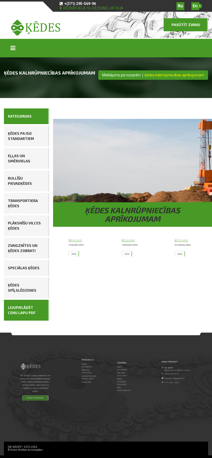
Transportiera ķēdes (23, 203)
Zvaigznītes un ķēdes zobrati (22, 248)
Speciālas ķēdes (23, 268)
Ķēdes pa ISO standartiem (21, 136)
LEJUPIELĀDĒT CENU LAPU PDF (22, 310)
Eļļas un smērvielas (19, 158)
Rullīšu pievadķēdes (20, 181)
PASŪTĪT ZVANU (185, 24)
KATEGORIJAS (20, 116)
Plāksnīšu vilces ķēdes (24, 225)
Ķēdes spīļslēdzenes (22, 287)
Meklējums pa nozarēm (121, 75)
